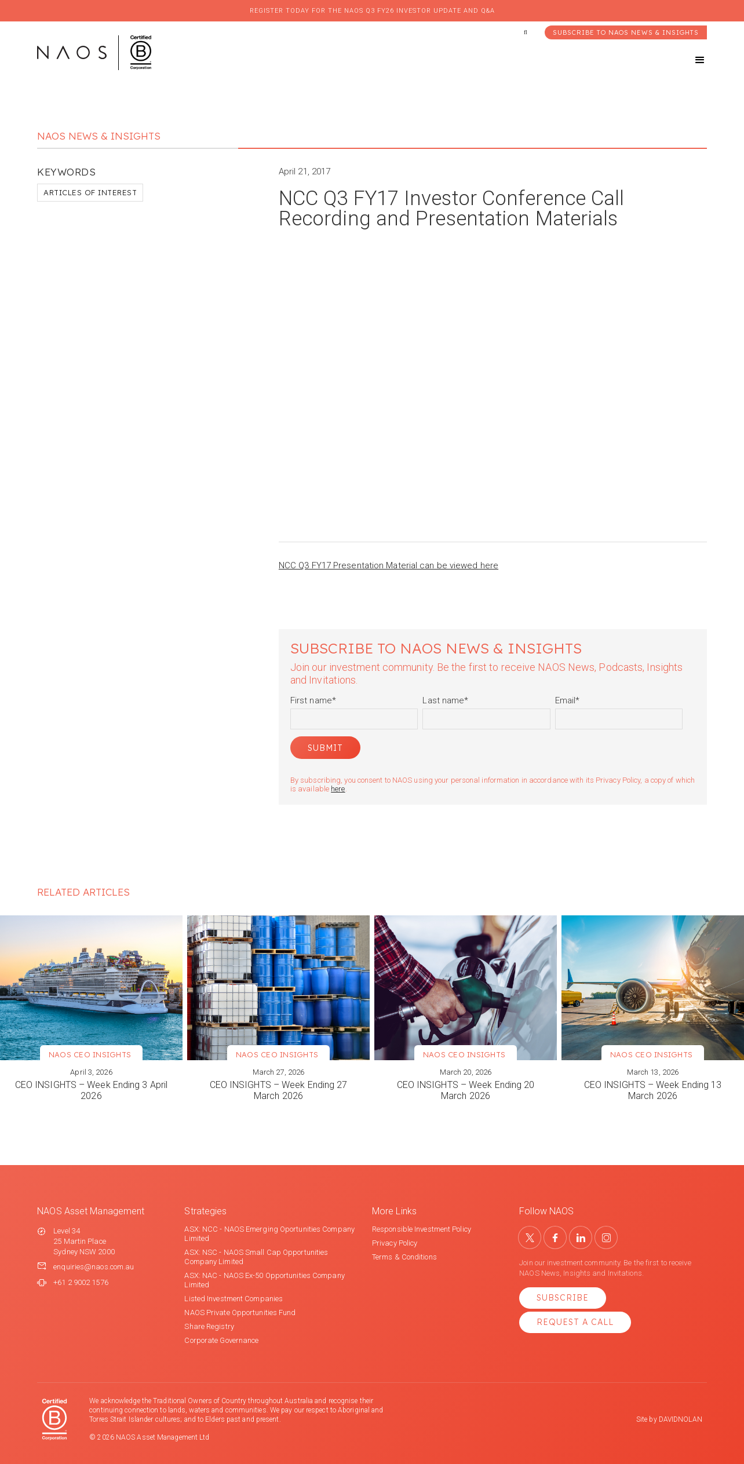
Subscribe (563, 1298)
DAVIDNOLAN (680, 1419)
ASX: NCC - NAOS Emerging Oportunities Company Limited (269, 1234)
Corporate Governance (221, 1340)
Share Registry (209, 1326)
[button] (689, 60)
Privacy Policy (394, 1243)
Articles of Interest (90, 192)
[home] (94, 52)
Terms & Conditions (404, 1257)
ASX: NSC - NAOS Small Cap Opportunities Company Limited (256, 1257)
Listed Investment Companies (233, 1298)
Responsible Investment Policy (421, 1229)
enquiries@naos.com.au (93, 1266)
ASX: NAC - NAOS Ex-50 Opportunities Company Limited (264, 1280)
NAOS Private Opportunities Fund (240, 1312)
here (338, 788)
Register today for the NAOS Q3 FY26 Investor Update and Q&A (372, 10)
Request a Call (575, 1322)
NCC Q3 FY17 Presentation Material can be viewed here (388, 565)
